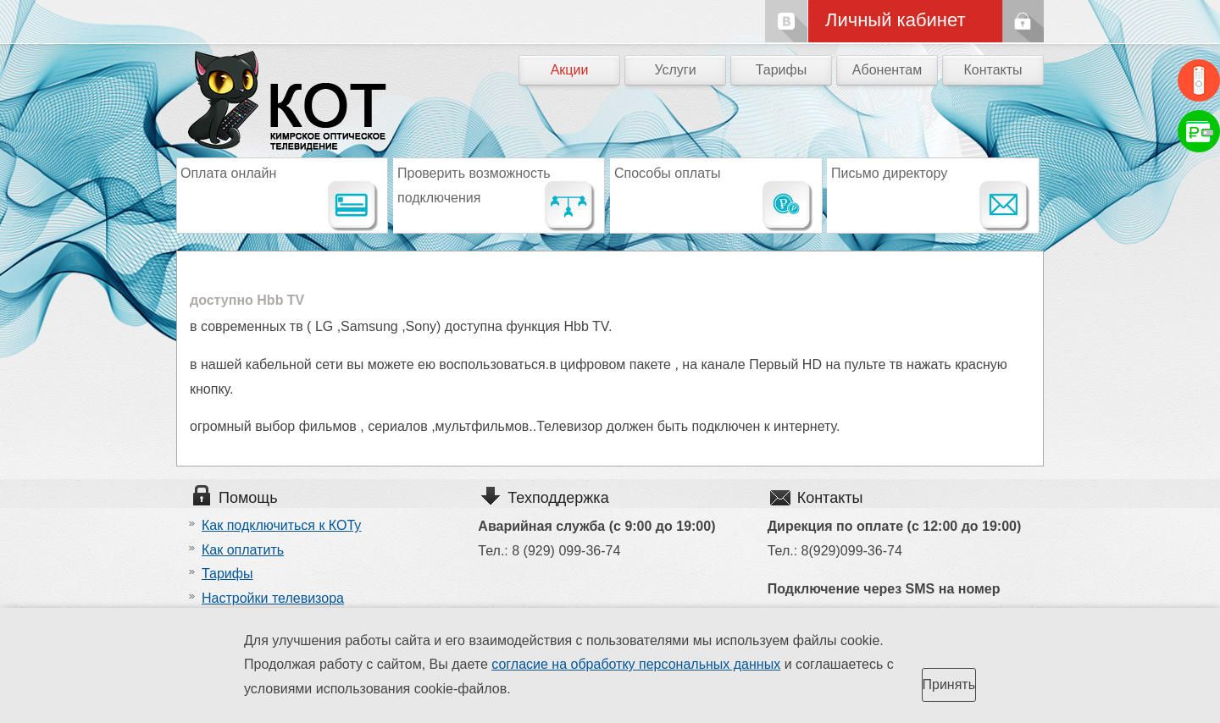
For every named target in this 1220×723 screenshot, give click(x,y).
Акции (570, 70)
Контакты (992, 70)
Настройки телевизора (273, 598)
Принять (949, 684)
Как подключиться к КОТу (281, 525)
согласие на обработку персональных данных (635, 664)
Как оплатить (243, 550)
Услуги (675, 70)
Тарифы (781, 70)
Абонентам (887, 70)
